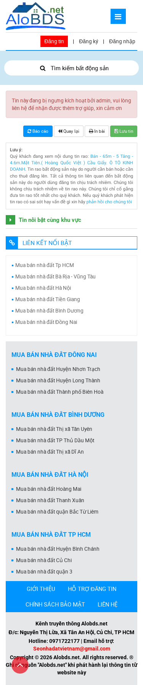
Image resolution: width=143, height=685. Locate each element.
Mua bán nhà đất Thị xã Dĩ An (50, 451)
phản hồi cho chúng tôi (109, 202)
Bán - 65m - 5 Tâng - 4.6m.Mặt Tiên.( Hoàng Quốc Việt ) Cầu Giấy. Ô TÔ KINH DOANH (71, 163)
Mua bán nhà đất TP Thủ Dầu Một (55, 440)
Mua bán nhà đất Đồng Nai (46, 322)
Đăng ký (88, 41)
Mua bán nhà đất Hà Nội (43, 287)
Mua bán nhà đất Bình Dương (49, 310)
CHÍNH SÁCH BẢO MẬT (55, 604)
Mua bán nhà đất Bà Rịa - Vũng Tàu (55, 276)
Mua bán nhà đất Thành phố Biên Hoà (59, 391)
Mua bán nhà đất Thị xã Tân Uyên (54, 429)
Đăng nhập (122, 41)
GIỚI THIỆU (41, 588)
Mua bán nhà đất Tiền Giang (47, 299)
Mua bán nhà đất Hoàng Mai (48, 488)
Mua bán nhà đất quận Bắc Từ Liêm (57, 511)
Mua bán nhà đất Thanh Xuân (50, 500)
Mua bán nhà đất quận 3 (44, 571)
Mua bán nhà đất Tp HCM (44, 265)
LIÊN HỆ (107, 604)
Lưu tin (123, 131)
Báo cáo (37, 131)
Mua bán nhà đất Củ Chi (44, 560)
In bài (97, 131)
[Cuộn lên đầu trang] (20, 665)
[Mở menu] (118, 16)
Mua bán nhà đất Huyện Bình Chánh (58, 548)
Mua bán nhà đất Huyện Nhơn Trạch (58, 369)
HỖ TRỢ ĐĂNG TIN (92, 588)
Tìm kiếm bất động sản (71, 68)
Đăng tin (54, 41)
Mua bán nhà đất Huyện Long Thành (58, 380)
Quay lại (68, 131)
